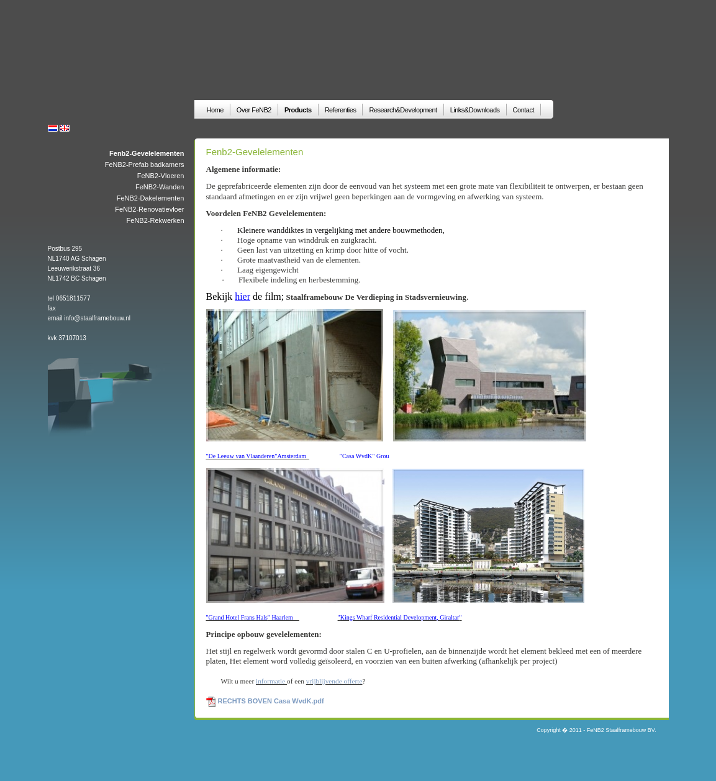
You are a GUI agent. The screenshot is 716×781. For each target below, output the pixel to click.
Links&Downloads (475, 110)
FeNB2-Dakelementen (150, 198)
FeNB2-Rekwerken (155, 220)
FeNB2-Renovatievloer (149, 209)
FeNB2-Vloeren (160, 175)
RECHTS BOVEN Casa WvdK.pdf (271, 701)
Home (215, 110)
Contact (523, 110)
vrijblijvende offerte (334, 681)
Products (298, 110)
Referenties (340, 110)
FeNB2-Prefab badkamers (144, 164)
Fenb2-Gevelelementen (146, 153)
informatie (271, 681)
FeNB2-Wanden (159, 187)
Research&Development (403, 110)
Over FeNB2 (254, 110)
